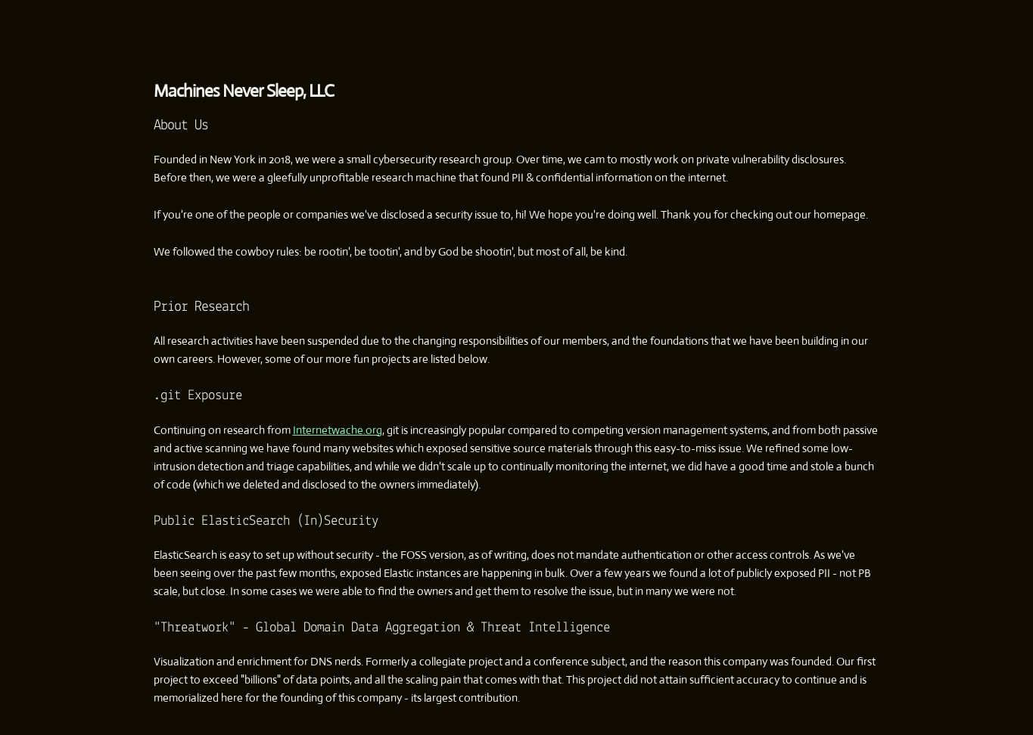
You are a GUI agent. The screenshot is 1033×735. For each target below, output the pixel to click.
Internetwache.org (337, 430)
